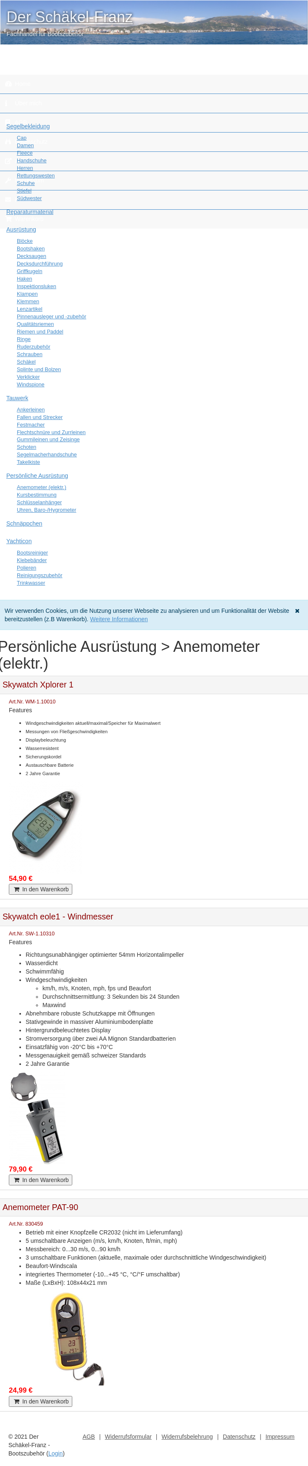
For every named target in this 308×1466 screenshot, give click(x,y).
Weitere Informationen (118, 619)
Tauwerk (17, 398)
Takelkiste (28, 462)
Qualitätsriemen (35, 324)
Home (18, 84)
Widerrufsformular (128, 1436)
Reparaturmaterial (29, 211)
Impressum (280, 1436)
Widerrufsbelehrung (187, 1436)
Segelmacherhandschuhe (47, 455)
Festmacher (31, 425)
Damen (25, 145)
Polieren (26, 568)
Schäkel (26, 362)
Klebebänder (32, 560)
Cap (21, 138)
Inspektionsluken (36, 286)
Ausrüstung (21, 229)
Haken (24, 279)
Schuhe (26, 183)
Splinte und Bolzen (39, 369)
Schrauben (29, 354)
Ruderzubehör (33, 347)
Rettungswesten (36, 176)
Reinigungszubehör (40, 575)
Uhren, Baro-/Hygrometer (46, 510)
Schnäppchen (24, 523)
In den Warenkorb (40, 889)
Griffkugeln (29, 271)
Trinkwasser (31, 583)
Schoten (26, 447)
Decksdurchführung (40, 264)
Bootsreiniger (32, 553)
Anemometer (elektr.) (41, 487)
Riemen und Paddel (40, 332)
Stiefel (24, 191)
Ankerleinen (31, 410)
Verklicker (28, 377)
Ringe (24, 339)
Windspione (31, 385)
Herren (25, 168)
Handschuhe (32, 161)
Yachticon (19, 541)
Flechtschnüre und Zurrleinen (51, 432)
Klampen (27, 294)
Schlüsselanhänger (39, 502)
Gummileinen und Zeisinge (48, 440)
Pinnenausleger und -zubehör (51, 317)
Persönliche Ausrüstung (37, 475)
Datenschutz (239, 1436)
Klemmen (28, 302)
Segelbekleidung (28, 126)
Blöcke (25, 241)
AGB (88, 1436)
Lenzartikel (29, 309)
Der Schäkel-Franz (70, 17)
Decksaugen (31, 256)
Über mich (23, 103)
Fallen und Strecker (40, 417)
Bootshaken (31, 249)
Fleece (25, 153)
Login (55, 1453)
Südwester (29, 198)
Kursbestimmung (37, 495)
